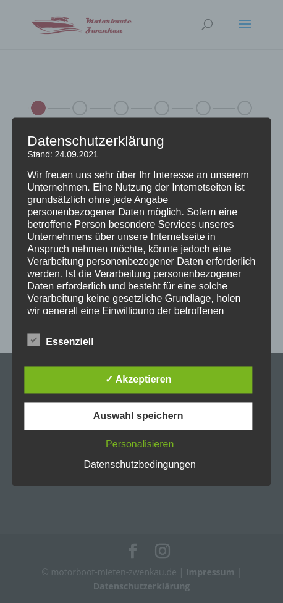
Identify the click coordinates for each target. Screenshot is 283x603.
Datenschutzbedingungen (139, 464)
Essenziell (60, 340)
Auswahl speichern (138, 415)
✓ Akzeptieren (138, 379)
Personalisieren (140, 444)
